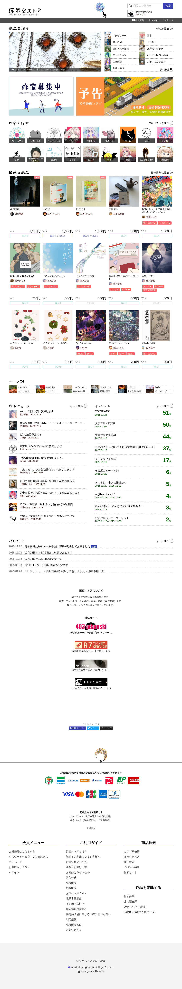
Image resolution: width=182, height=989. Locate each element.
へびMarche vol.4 (108, 496)
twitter (90, 967)
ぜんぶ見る (164, 28)
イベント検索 (132, 867)
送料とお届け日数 (76, 867)
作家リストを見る (160, 123)
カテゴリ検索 (132, 851)
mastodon (75, 967)
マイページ (15, 862)
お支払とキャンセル (78, 872)
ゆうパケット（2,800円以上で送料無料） (91, 816)
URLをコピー (77, 728)
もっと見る (78, 406)
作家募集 (129, 896)
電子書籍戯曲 (74, 898)
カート (168, 20)
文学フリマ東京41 (105, 437)
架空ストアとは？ (76, 851)
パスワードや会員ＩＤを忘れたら (28, 856)
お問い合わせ (74, 930)
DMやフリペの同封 (135, 906)
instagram (85, 971)
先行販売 (71, 882)
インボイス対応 (75, 903)
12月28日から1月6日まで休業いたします (49, 552)
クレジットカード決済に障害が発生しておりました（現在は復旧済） (65, 571)
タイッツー (106, 967)
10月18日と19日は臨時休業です (43, 558)
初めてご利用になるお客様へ (83, 856)
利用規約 (71, 919)
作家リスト (130, 872)
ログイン (154, 20)
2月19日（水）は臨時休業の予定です (46, 565)
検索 (168, 5)
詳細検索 (129, 862)
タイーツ (106, 728)
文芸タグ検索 (132, 856)
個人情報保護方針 (76, 909)
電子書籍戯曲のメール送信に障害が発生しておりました (61, 546)
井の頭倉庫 (130, 901)
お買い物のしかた (76, 862)
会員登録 (138, 20)
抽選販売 (71, 888)
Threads (99, 971)
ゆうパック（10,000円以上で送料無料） (91, 820)
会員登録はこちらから (22, 851)
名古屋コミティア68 (107, 472)
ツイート (93, 728)
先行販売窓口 (74, 924)
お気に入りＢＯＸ (19, 867)
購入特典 (71, 877)
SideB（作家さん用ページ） (140, 912)
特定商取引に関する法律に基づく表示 (88, 914)
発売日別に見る (162, 172)
